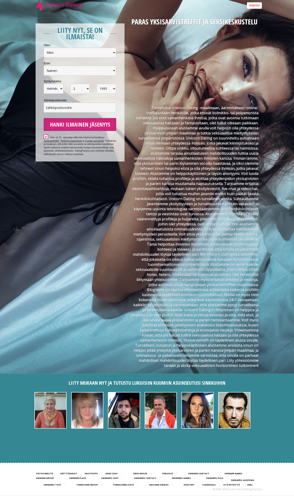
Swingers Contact (145, 478)
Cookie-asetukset (94, 141)
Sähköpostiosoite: (55, 100)
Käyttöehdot (68, 473)
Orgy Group (140, 473)
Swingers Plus (214, 478)
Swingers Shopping (242, 480)
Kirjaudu (254, 5)
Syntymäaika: (53, 81)
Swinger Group (45, 478)
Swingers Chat (110, 478)
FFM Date (167, 473)
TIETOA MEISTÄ (44, 473)
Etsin (47, 63)
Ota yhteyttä (231, 485)
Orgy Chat (111, 473)
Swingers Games (181, 478)
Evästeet (189, 485)
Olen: (47, 45)
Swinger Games (233, 473)
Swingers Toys (52, 485)
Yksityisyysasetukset (71, 141)
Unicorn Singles (159, 485)
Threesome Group (87, 485)
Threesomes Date (123, 485)
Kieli (249, 485)
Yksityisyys (91, 473)
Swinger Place (77, 478)
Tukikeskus (209, 485)
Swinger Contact (198, 473)
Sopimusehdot (51, 141)
